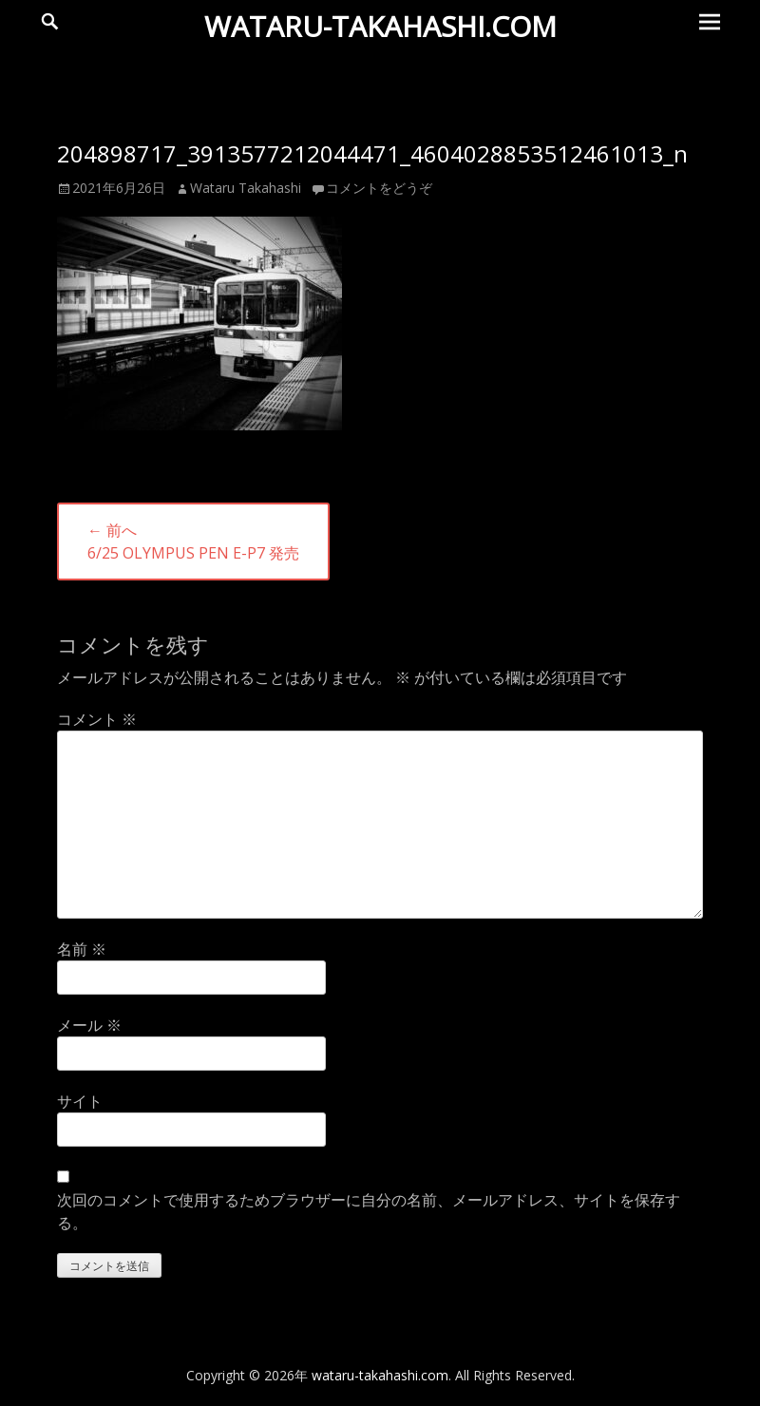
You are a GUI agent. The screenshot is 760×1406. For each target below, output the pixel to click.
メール (89, 1025)
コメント (97, 719)
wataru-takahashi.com (380, 26)
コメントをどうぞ (379, 188)
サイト (80, 1101)
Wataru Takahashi (245, 188)
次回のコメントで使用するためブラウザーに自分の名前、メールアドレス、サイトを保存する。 (368, 1211)
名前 (81, 949)
